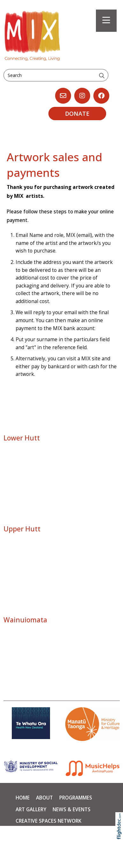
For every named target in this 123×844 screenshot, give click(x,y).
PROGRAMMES (75, 797)
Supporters (31, 832)
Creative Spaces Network (48, 821)
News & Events (71, 809)
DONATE (77, 113)
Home (23, 797)
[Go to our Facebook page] (101, 96)
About (44, 797)
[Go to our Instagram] (82, 96)
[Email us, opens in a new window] (63, 96)
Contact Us (67, 832)
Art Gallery (31, 809)
